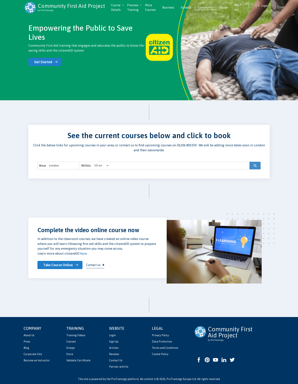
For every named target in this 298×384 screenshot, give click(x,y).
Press (27, 341)
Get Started (43, 62)
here (83, 253)
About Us (29, 335)
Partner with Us (118, 366)
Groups (70, 347)
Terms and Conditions (165, 347)
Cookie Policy (160, 354)
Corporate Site (33, 354)
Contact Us (115, 360)
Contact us (93, 265)
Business (168, 7)
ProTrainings (119, 379)
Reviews (114, 354)
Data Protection (162, 341)
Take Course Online (58, 265)
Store (69, 354)
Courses (71, 341)
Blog (26, 347)
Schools (186, 7)
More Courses (150, 7)
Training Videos (75, 335)
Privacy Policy (160, 335)
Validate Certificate (78, 360)
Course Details (116, 7)
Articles (114, 347)
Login (112, 335)
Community (206, 7)
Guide (224, 7)
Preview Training (133, 7)
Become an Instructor (37, 360)
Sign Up (113, 341)
